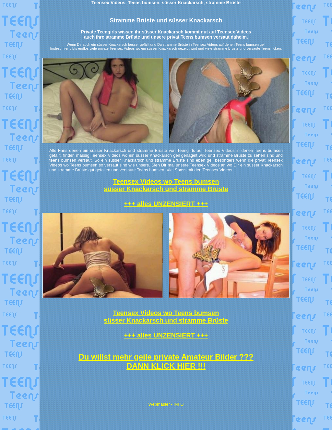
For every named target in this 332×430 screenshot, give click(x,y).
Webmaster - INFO (166, 404)
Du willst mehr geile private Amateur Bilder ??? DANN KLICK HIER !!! (165, 361)
